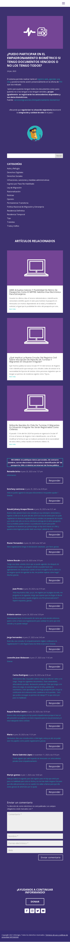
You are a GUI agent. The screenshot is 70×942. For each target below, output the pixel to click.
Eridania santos (14, 614)
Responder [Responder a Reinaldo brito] (54, 480)
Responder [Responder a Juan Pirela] (54, 605)
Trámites (11, 222)
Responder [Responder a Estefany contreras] (54, 500)
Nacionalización (13, 191)
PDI (60, 82)
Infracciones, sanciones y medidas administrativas (28, 180)
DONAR (35, 901)
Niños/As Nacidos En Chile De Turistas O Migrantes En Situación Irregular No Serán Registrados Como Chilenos (34, 427)
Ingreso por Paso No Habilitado (20, 184)
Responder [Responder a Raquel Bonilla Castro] (54, 726)
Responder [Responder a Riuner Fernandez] (54, 551)
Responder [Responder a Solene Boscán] (54, 580)
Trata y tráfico (13, 226)
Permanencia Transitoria (17, 203)
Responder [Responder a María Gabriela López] (54, 766)
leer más (12, 309)
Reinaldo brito (13, 471)
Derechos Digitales (15, 172)
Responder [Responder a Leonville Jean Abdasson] (54, 666)
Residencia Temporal (16, 214)
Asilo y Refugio (13, 168)
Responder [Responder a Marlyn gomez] (54, 792)
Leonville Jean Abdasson (18, 657)
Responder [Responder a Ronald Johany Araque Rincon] (54, 534)
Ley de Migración (14, 187)
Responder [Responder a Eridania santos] (54, 628)
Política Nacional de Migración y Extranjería (25, 207)
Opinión (10, 199)
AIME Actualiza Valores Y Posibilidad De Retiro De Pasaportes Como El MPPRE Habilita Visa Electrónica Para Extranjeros (35, 292)
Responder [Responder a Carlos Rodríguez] (54, 703)
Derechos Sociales (14, 176)
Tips (9, 218)
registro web (42, 79)
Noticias (10, 195)
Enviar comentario (50, 857)
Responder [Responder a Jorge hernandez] (54, 649)
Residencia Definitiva (16, 210)
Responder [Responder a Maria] (54, 746)
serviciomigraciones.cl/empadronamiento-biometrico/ (37, 100)
